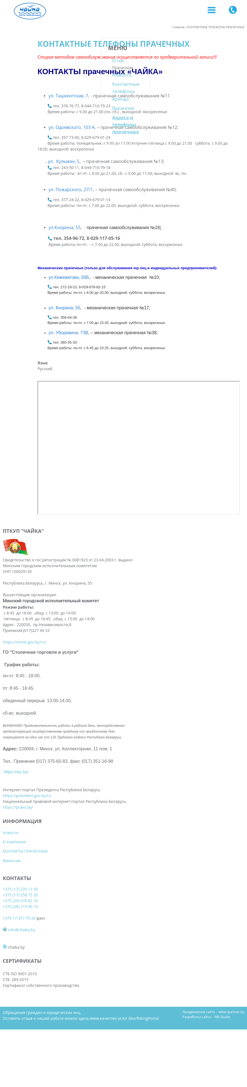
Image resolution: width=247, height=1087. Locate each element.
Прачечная (21, 67)
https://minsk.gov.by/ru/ (24, 690)
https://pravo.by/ (18, 948)
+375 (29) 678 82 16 (143, 554)
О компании (76, 553)
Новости (21, 75)
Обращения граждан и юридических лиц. (42, 967)
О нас (17, 60)
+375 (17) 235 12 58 (143, 543)
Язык (63, 362)
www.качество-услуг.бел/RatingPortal (124, 973)
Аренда (19, 99)
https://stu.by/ (16, 889)
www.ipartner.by (231, 967)
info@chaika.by (145, 583)
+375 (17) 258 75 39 (143, 548)
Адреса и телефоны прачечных (24, 124)
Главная (178, 27)
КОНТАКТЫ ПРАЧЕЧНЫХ (87, 562)
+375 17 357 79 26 (142, 572)
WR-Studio (222, 972)
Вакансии (22, 108)
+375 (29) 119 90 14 (143, 560)
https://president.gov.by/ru (27, 924)
